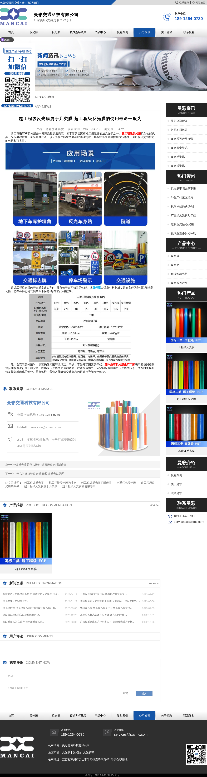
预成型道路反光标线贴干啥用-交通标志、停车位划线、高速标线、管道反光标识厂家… (110, 601)
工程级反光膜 (186, 347)
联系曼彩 (182, 2)
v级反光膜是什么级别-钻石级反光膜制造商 (40, 464)
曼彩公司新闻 (46, 96)
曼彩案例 (122, 32)
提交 (144, 693)
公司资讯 (144, 32)
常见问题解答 (179, 129)
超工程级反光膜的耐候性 (96, 482)
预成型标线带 (78, 32)
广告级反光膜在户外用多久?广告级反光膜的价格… (107, 621)
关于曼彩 (166, 32)
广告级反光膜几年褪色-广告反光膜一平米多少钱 (184, 215)
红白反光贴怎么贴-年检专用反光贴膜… (24, 621)
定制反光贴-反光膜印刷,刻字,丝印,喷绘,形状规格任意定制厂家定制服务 (185, 224)
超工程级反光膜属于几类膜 (40, 486)
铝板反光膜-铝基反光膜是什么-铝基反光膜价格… (106, 607)
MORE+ (154, 505)
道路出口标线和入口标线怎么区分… (22, 614)
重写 (125, 693)
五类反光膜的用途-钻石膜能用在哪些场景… (103, 594)
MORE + (154, 583)
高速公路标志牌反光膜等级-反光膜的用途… (103, 614)
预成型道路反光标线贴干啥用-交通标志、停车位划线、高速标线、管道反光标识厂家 (185, 233)
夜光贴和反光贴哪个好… (16, 601)
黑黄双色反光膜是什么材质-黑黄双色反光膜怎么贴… (31, 594)
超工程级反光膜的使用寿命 (78, 486)
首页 (11, 715)
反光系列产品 (179, 282)
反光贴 (56, 32)
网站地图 (198, 2)
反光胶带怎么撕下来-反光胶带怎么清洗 (184, 188)
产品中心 (100, 32)
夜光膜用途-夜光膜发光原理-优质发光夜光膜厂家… (30, 607)
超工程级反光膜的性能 (62, 482)
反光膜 (34, 32)
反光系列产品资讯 (182, 138)
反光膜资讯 (178, 165)
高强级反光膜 (186, 450)
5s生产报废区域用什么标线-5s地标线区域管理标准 (184, 197)
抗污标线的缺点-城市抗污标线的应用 (184, 206)
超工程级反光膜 (34, 482)
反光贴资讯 (178, 156)
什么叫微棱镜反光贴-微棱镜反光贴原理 (40, 473)
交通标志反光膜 (126, 482)
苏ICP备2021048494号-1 (108, 775)
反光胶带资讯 (179, 147)
